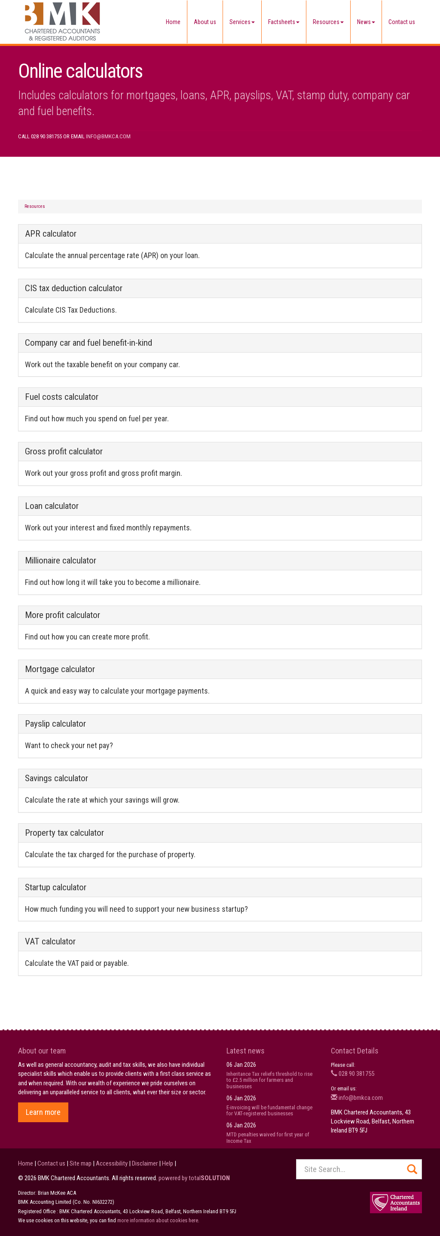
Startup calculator (55, 887)
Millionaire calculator (60, 560)
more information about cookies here (157, 1220)
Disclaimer (145, 1163)
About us (205, 21)
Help (167, 1163)
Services (242, 21)
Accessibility (112, 1163)
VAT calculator (50, 941)
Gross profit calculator (64, 451)
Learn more (43, 1112)
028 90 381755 (352, 1074)
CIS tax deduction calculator (73, 288)
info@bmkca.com (108, 136)
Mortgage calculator (60, 669)
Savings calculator (56, 778)
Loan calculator (52, 506)
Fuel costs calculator (61, 397)
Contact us (401, 21)
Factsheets (283, 21)
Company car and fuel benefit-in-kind (88, 343)
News (366, 21)
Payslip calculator (55, 723)
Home (173, 21)
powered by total (194, 1178)
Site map (81, 1163)
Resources (328, 21)
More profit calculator (62, 615)
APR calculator (50, 233)
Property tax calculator (64, 833)
